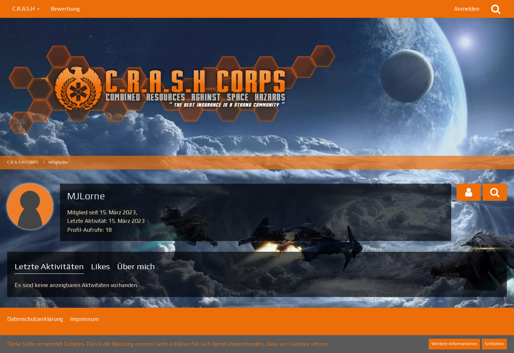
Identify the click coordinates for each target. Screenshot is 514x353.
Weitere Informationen (454, 343)
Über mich (136, 266)
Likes (100, 266)
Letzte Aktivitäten (49, 266)
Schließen (494, 343)
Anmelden (466, 8)
